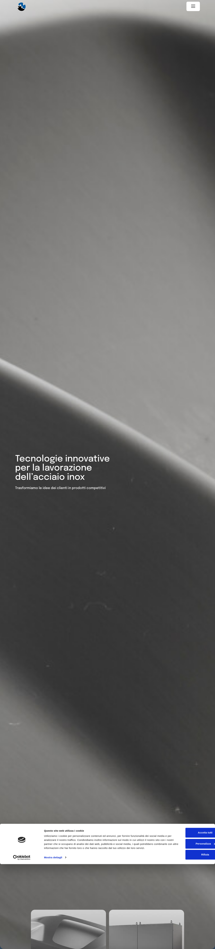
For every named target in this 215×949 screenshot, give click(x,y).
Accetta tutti (187, 913)
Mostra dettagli (53, 942)
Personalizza (187, 924)
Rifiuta (187, 935)
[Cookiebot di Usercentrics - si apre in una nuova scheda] (21, 942)
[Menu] (193, 6)
